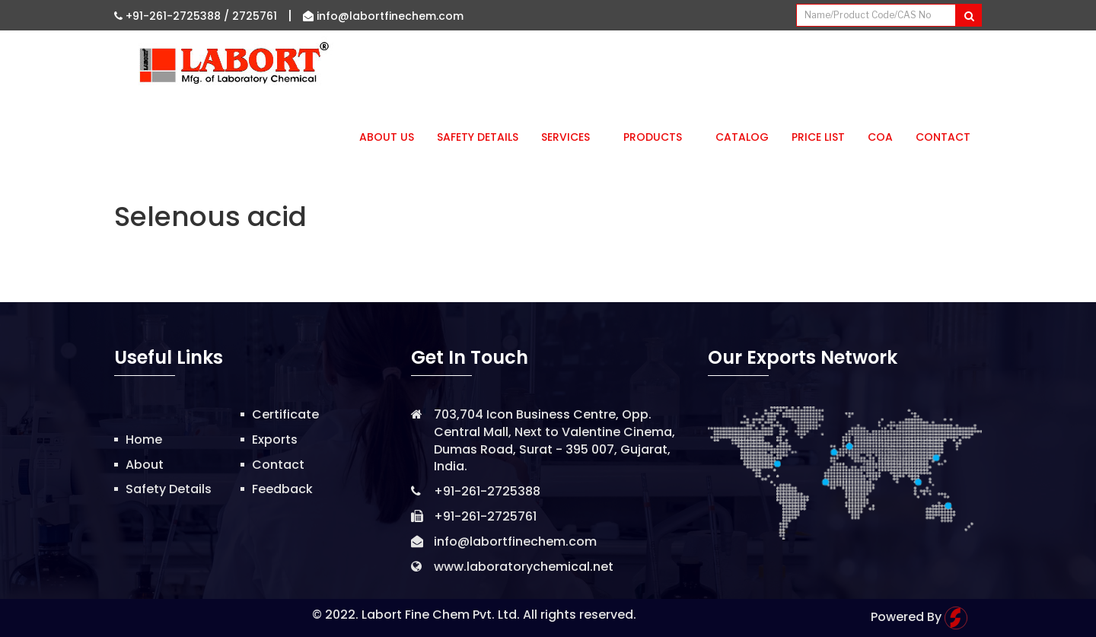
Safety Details (477, 137)
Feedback (282, 489)
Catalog (742, 137)
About (145, 464)
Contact (943, 137)
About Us (386, 137)
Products (658, 137)
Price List (818, 137)
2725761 (254, 16)
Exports (275, 439)
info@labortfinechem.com (383, 16)
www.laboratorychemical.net (523, 566)
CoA (880, 137)
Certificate (285, 414)
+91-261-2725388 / (173, 16)
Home (144, 439)
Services (571, 137)
